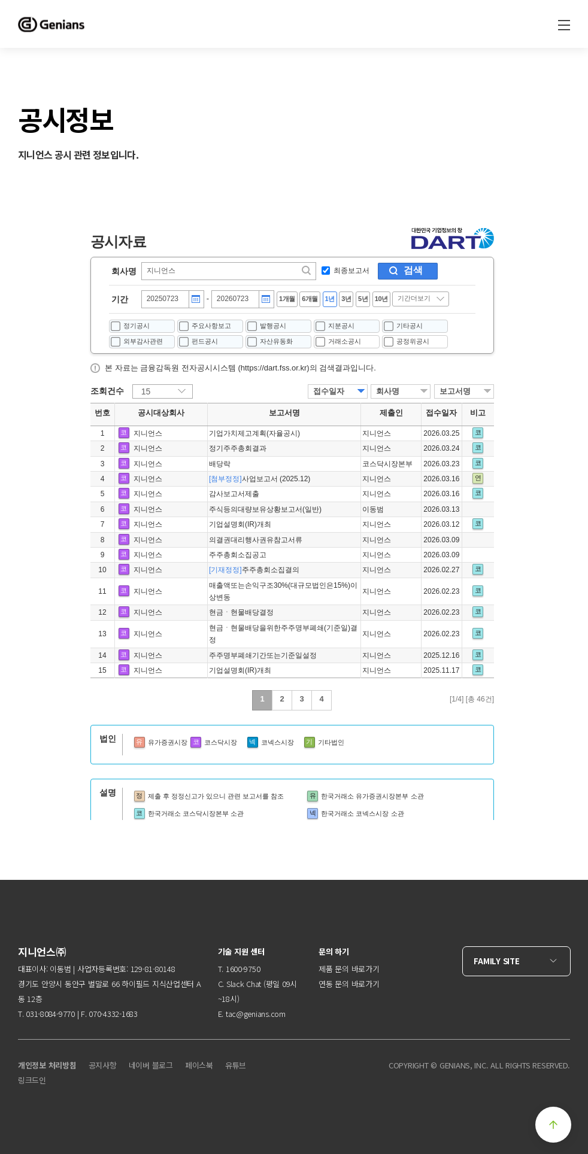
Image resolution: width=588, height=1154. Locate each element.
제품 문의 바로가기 (349, 968)
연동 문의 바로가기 (349, 983)
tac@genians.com (256, 1013)
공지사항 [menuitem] (103, 1065)
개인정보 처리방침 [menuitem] (47, 1065)
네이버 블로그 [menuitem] (151, 1065)
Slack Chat (243, 983)
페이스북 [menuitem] (199, 1065)
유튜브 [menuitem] (235, 1065)
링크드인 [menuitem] (32, 1080)
